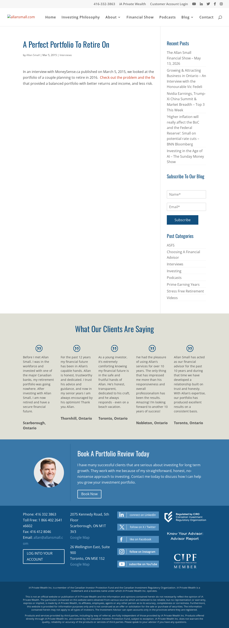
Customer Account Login (169, 4)
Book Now (89, 494)
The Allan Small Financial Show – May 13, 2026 (184, 58)
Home (50, 18)
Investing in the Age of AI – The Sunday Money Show (185, 156)
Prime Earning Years (183, 284)
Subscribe (183, 220)
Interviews (66, 55)
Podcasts (167, 18)
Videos (172, 297)
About (111, 18)
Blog (185, 18)
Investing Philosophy (81, 18)
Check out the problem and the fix (127, 77)
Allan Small (33, 55)
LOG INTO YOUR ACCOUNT (40, 556)
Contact (206, 18)
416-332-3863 (104, 4)
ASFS (171, 245)
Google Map (80, 537)
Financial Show (140, 18)
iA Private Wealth (132, 4)
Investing (174, 271)
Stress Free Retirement (185, 291)
